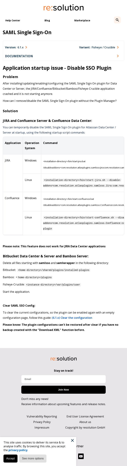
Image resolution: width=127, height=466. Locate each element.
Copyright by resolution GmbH (85, 426)
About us (85, 420)
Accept (10, 458)
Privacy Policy (42, 420)
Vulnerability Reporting (42, 415)
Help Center (12, 20)
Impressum (41, 426)
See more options (33, 458)
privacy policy (17, 450)
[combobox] (16, 47)
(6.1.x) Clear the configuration (72, 316)
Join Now (63, 388)
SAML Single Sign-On (27, 32)
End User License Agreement (85, 415)
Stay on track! (63, 369)
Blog (47, 20)
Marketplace (82, 20)
